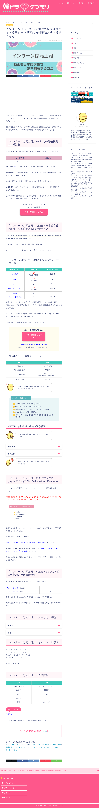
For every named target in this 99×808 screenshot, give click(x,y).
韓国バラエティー (79, 63)
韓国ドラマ (70, 3)
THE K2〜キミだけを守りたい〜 (38, 747)
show (45, 731)
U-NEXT (15, 274)
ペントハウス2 (22, 744)
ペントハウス (11, 744)
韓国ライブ (77, 68)
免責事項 (7, 797)
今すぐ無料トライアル (34, 212)
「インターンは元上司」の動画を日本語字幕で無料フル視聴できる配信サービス (81, 159)
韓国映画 (76, 77)
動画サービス (78, 53)
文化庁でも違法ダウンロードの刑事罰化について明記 (25, 542)
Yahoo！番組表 (12, 588)
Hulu (15, 284)
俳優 (74, 48)
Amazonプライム (15, 297)
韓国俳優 (76, 72)
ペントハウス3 (34, 744)
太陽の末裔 (57, 744)
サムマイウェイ (19, 747)
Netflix (15, 293)
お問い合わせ (8, 783)
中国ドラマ (81, 3)
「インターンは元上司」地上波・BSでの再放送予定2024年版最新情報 (81, 184)
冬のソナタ (13, 750)
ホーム (61, 3)
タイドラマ (92, 3)
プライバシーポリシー (11, 788)
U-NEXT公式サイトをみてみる (34, 344)
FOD (15, 279)
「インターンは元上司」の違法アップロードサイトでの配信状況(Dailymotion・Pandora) (81, 178)
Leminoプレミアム (15, 288)
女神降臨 (9, 747)
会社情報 (7, 793)
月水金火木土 (46, 744)
